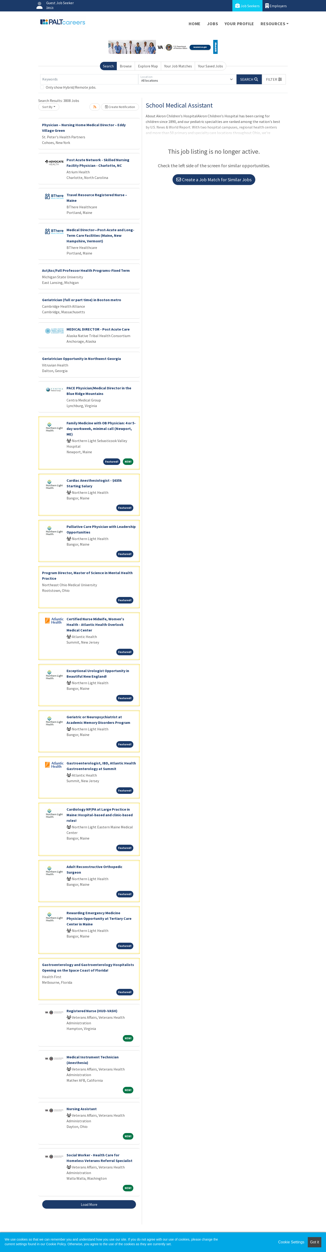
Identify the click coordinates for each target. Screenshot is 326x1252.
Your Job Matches (178, 66)
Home (195, 23)
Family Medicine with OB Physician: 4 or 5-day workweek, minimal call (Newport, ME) (101, 428)
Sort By (47, 107)
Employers (276, 6)
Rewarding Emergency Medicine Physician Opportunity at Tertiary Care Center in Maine (99, 918)
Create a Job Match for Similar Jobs (214, 179)
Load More (89, 1204)
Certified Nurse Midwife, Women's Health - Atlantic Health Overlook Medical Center (95, 624)
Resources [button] (273, 23)
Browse (126, 66)
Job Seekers (247, 6)
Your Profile (239, 23)
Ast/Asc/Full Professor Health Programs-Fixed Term (86, 270)
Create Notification (120, 107)
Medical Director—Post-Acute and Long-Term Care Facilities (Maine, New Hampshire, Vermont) (100, 235)
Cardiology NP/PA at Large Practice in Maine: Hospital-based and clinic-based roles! (100, 815)
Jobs (212, 23)
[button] (274, 79)
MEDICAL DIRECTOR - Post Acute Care (98, 329)
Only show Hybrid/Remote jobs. (71, 87)
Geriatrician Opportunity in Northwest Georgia (81, 358)
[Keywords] (89, 79)
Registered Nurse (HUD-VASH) (92, 1010)
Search (108, 66)
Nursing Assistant (82, 1108)
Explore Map (148, 66)
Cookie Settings (291, 1242)
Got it (314, 1242)
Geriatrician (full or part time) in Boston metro (81, 299)
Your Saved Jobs (210, 66)
